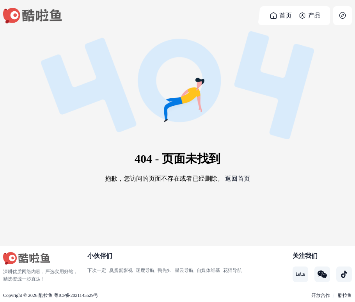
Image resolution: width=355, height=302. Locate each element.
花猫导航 (232, 270)
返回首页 (237, 178)
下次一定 (96, 270)
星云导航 (184, 270)
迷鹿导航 (145, 270)
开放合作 (320, 295)
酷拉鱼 (46, 295)
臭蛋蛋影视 (121, 270)
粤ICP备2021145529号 (76, 295)
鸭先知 (165, 270)
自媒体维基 (208, 270)
